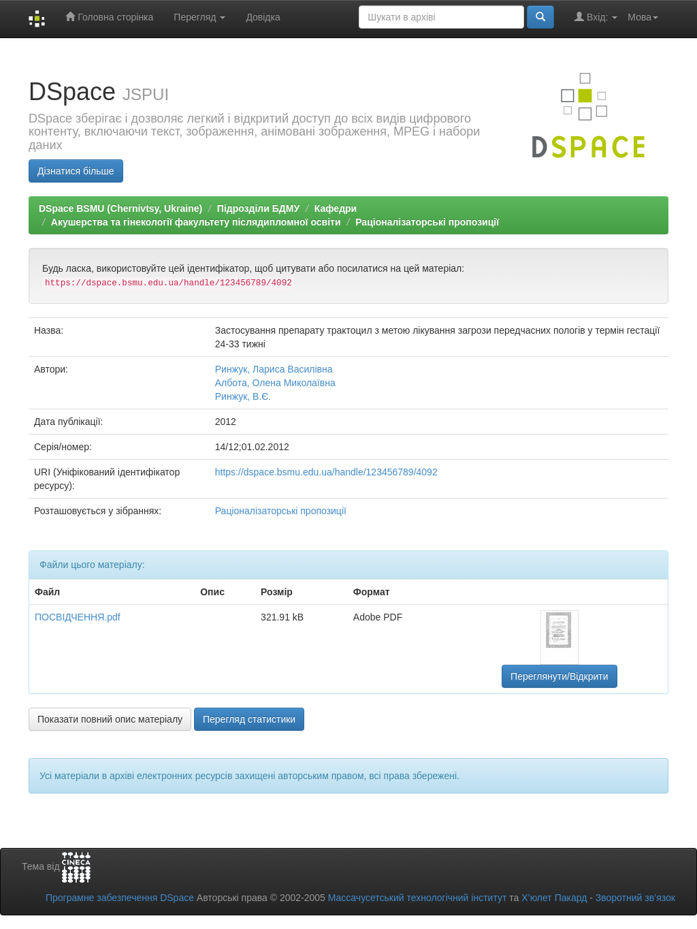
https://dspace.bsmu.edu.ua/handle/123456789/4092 (326, 472)
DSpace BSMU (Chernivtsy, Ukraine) (120, 208)
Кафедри (335, 208)
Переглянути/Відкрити (559, 676)
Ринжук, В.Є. (243, 396)
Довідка (263, 17)
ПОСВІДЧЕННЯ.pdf (77, 617)
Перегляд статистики (249, 719)
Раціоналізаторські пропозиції (427, 222)
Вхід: (595, 16)
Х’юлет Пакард (554, 897)
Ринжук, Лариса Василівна (274, 369)
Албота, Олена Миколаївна (275, 382)
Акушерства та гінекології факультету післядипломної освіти (196, 222)
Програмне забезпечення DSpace (120, 897)
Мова (643, 17)
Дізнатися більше (75, 171)
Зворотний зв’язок (635, 897)
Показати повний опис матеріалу (109, 719)
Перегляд (199, 17)
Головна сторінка (109, 16)
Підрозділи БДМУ (258, 208)
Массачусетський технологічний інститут (417, 897)
